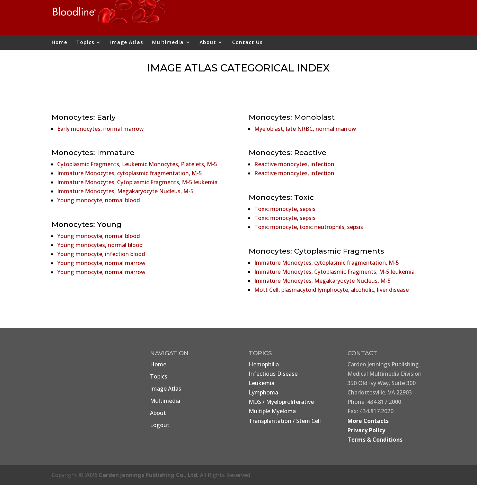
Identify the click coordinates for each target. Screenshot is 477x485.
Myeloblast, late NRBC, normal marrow (305, 129)
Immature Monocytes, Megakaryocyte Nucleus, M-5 (125, 191)
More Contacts (368, 421)
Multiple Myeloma (272, 411)
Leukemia (261, 383)
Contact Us (247, 42)
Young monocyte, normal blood (98, 200)
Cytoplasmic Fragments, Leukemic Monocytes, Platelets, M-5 (137, 164)
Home (59, 42)
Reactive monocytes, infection (294, 164)
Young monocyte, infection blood (101, 254)
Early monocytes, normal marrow (100, 129)
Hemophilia (264, 364)
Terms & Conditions (375, 439)
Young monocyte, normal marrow (101, 263)
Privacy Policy (366, 430)
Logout (159, 425)
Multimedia (168, 42)
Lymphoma (263, 392)
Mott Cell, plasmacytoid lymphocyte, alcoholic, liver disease (331, 289)
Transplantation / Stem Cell (285, 421)
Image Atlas (126, 42)
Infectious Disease (273, 373)
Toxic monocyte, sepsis (285, 209)
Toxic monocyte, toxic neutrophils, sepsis (308, 227)
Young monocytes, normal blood (100, 245)
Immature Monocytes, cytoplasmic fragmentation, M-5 (129, 173)
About (208, 42)
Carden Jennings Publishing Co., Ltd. (148, 475)
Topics (85, 42)
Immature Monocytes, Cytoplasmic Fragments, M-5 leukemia (137, 182)
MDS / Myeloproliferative (281, 402)
